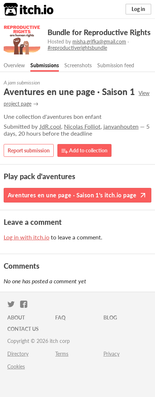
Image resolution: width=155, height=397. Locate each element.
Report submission (29, 150)
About (16, 317)
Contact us (23, 329)
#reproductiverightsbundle (77, 48)
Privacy (111, 354)
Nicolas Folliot (82, 126)
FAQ (60, 317)
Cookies (16, 366)
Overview (14, 65)
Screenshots (78, 65)
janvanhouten (121, 126)
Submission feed (115, 65)
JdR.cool (50, 126)
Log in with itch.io (26, 237)
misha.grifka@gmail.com (99, 41)
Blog (110, 317)
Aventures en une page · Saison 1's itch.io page (77, 195)
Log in (138, 9)
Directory (18, 354)
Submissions (44, 65)
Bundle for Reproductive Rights (99, 32)
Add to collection (84, 150)
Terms (61, 354)
